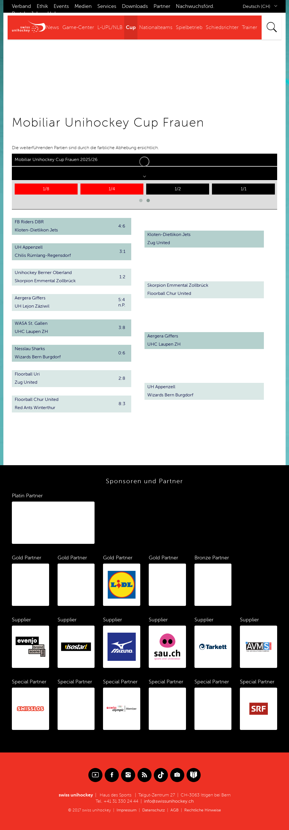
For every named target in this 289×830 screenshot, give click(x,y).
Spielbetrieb (189, 27)
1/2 (178, 188)
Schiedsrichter (222, 27)
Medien (83, 6)
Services (106, 6)
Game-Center (78, 27)
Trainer (249, 27)
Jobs (36, 13)
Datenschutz (153, 810)
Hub (52, 13)
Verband (21, 6)
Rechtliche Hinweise (202, 810)
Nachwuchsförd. (195, 6)
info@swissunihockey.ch (169, 801)
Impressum (127, 810)
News (52, 27)
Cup (131, 27)
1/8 (46, 188)
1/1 (243, 188)
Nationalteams (155, 27)
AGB (174, 810)
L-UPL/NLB (109, 27)
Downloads (135, 6)
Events (61, 6)
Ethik (42, 6)
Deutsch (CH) (256, 6)
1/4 (112, 188)
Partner (162, 6)
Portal (18, 13)
